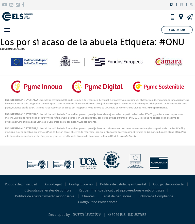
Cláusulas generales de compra (47, 190)
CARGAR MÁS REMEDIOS (12, 48)
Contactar (177, 30)
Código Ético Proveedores (97, 202)
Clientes (88, 196)
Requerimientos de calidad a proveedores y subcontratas (121, 190)
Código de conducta (168, 184)
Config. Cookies (81, 184)
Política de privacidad (21, 184)
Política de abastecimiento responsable (44, 196)
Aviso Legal (53, 184)
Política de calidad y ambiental (123, 184)
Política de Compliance (155, 196)
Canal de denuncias (116, 196)
